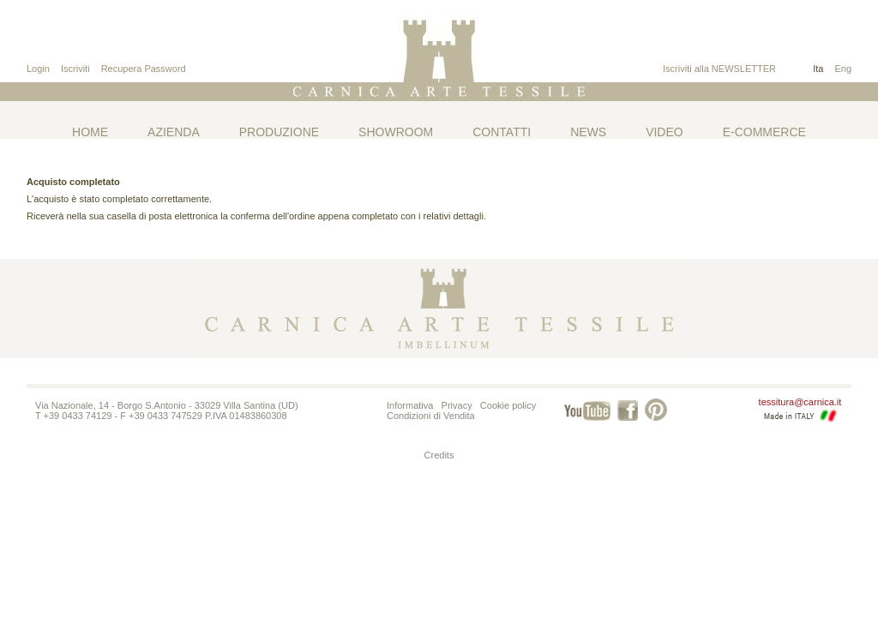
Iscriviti (75, 68)
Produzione (279, 132)
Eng (842, 68)
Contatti (501, 132)
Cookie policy (508, 405)
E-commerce (764, 132)
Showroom (395, 132)
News (588, 132)
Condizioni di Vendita (431, 415)
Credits (439, 455)
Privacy (457, 405)
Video (664, 132)
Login (38, 68)
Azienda (173, 132)
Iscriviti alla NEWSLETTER (719, 68)
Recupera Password (143, 68)
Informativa (410, 405)
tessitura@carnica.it (800, 402)
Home (90, 132)
